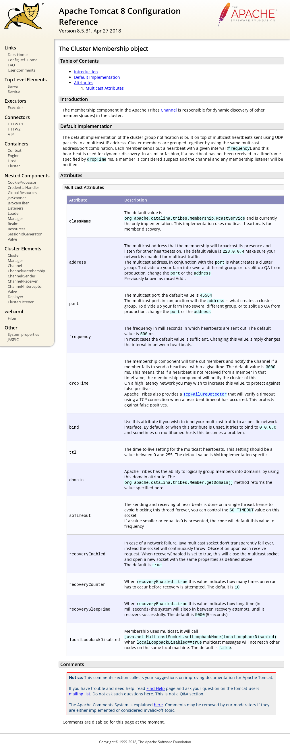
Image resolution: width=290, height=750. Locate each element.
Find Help (155, 688)
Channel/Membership (26, 270)
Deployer (15, 296)
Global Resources (22, 192)
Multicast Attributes (105, 88)
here (158, 704)
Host (12, 160)
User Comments (21, 70)
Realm (13, 223)
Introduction (86, 71)
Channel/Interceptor (25, 286)
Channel (15, 265)
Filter (12, 318)
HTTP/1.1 (15, 123)
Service (14, 91)
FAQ (11, 65)
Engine (13, 155)
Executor (15, 107)
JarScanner (17, 197)
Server (13, 86)
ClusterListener (21, 301)
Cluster (14, 165)
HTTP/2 (14, 129)
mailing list (79, 694)
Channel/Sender (21, 276)
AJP (11, 134)
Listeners (15, 208)
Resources (16, 228)
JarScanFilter (18, 203)
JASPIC (13, 339)
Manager (15, 218)
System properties (23, 334)
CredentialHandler (23, 187)
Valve (12, 239)
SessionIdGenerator (25, 234)
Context (15, 150)
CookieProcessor (22, 182)
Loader (14, 213)
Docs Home (18, 54)
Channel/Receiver (23, 281)
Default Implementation (97, 77)
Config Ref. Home (22, 59)
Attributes (83, 82)
